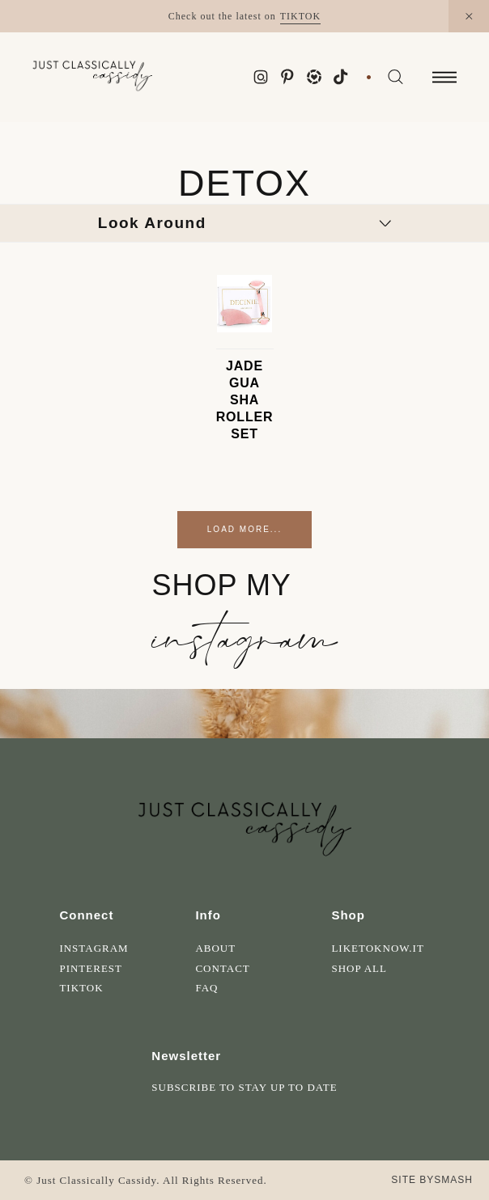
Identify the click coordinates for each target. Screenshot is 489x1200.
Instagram (93, 948)
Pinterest (90, 968)
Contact (222, 968)
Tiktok (81, 988)
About (215, 948)
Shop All (359, 968)
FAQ (206, 988)
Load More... (244, 529)
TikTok (300, 16)
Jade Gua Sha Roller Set (245, 400)
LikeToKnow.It (377, 948)
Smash (453, 1179)
